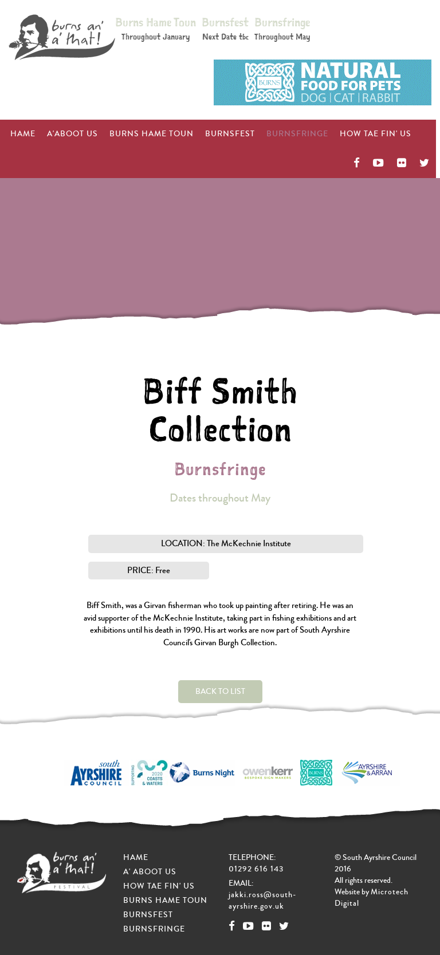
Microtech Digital (371, 897)
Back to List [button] (220, 691)
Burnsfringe (282, 28)
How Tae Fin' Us (321, 134)
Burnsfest (225, 28)
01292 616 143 (256, 869)
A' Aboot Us (149, 872)
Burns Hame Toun (155, 28)
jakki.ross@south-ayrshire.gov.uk (262, 900)
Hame (135, 857)
